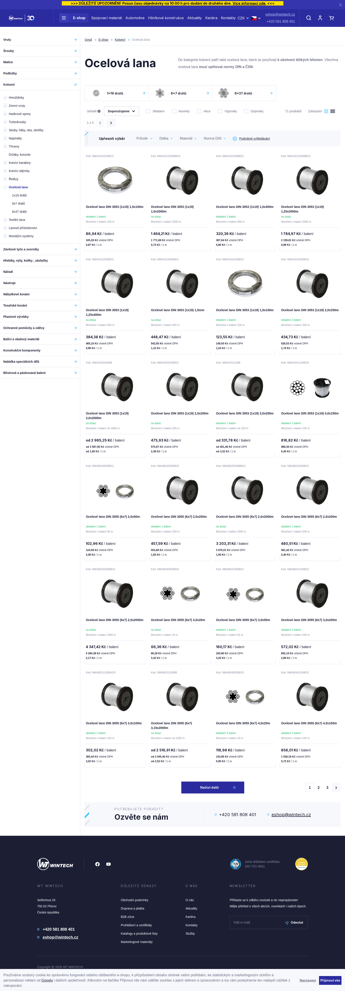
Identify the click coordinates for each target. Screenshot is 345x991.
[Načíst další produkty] (336, 790)
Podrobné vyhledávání (251, 139)
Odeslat (294, 925)
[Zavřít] (340, 4)
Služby (190, 936)
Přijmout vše (330, 980)
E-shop (72, 21)
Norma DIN (212, 138)
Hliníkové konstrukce (166, 21)
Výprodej (227, 110)
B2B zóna (127, 919)
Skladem (155, 110)
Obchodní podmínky (134, 902)
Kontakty (228, 21)
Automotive (135, 21)
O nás (189, 902)
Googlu (47, 980)
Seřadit (94, 111)
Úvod (88, 39)
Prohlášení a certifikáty (136, 928)
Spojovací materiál (106, 21)
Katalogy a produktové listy (139, 936)
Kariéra (211, 21)
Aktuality (194, 21)
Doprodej (253, 110)
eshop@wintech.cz (280, 18)
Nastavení (308, 980)
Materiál (186, 138)
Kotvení (120, 39)
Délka (163, 138)
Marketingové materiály (137, 944)
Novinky (181, 110)
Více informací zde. (249, 3)
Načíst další (209, 790)
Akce (203, 110)
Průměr (142, 138)
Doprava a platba (132, 911)
